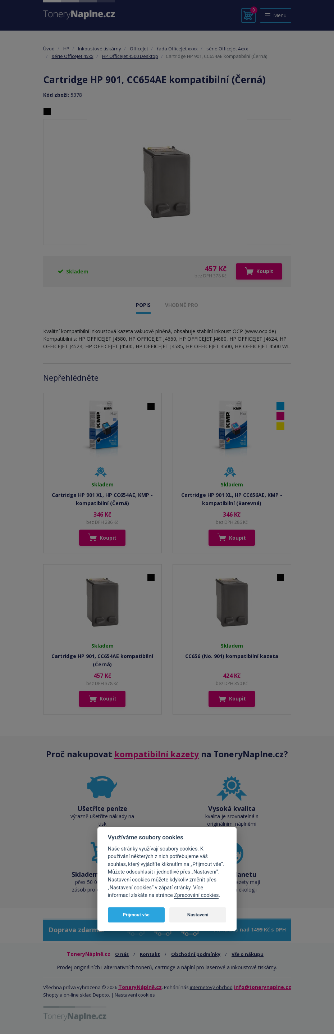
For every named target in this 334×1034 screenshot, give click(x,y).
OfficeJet (139, 48)
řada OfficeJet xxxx (177, 48)
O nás (122, 954)
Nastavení (198, 914)
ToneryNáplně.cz (140, 987)
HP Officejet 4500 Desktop (130, 56)
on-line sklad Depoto (86, 995)
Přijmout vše (136, 914)
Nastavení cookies (135, 995)
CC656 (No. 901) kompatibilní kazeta (231, 656)
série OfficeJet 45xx (72, 56)
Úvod (49, 48)
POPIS (143, 304)
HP (66, 48)
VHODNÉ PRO (181, 304)
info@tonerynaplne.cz (262, 987)
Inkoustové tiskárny (99, 48)
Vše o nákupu (248, 954)
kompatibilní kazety (156, 754)
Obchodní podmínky (195, 954)
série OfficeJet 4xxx (227, 48)
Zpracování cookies (196, 895)
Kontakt (150, 954)
